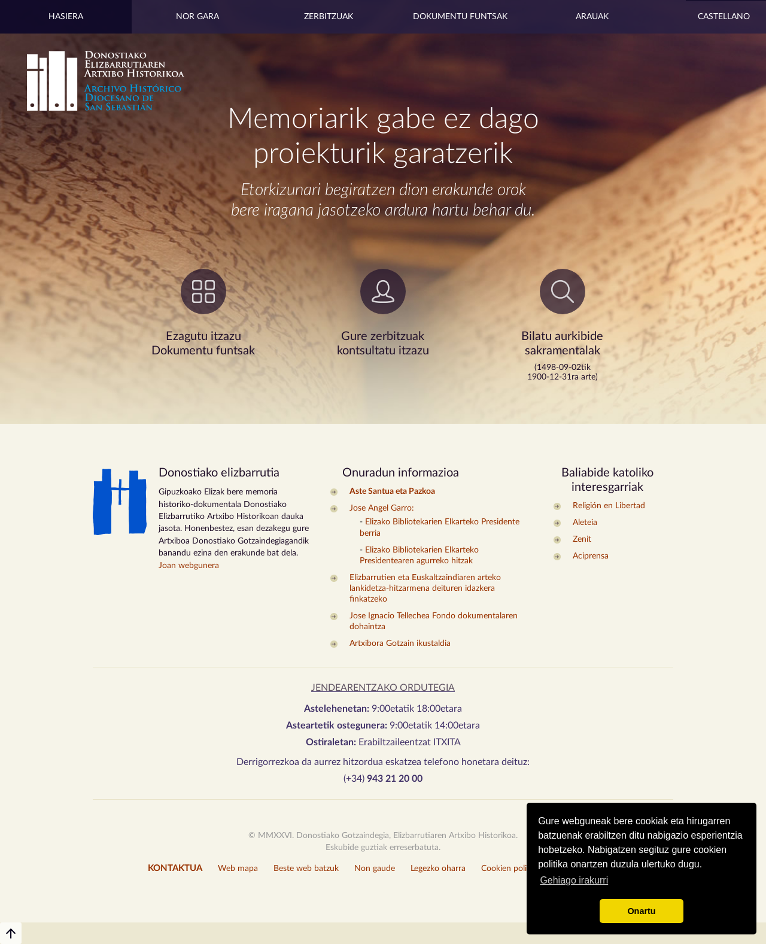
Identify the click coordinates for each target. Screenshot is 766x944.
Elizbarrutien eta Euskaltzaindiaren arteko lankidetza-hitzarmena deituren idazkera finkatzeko (425, 588)
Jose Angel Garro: (381, 508)
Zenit (582, 539)
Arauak (592, 17)
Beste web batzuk (306, 868)
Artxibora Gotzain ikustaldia (400, 643)
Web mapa (238, 868)
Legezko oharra (438, 868)
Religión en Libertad (609, 506)
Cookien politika (510, 868)
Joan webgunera (189, 565)
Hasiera (65, 17)
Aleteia (585, 522)
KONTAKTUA (175, 868)
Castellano (724, 17)
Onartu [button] (641, 911)
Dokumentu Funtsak (460, 17)
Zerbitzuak (328, 17)
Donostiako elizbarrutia (219, 473)
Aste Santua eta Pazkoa (392, 491)
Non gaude (374, 868)
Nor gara (197, 17)
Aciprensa (591, 556)
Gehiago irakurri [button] (574, 880)
